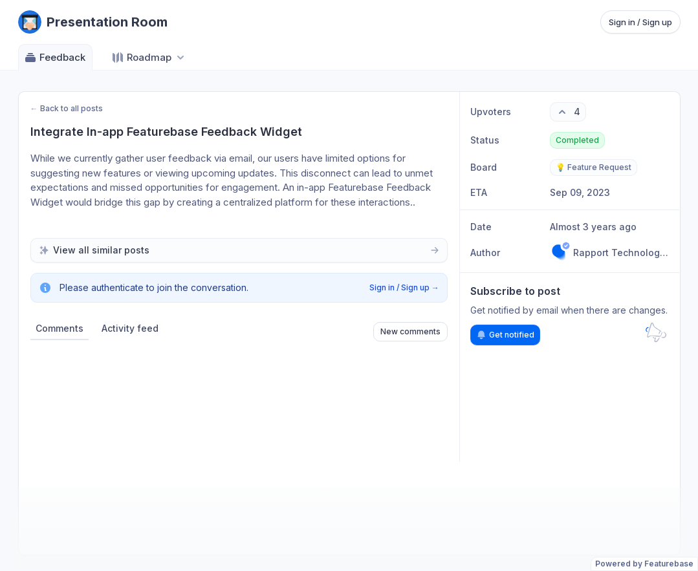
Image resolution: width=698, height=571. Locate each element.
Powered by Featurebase (644, 563)
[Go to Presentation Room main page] (93, 22)
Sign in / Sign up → (404, 287)
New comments (410, 331)
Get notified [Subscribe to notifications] (505, 335)
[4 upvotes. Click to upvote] (568, 112)
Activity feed (130, 328)
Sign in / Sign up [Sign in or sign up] (640, 22)
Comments (59, 328)
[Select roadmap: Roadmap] (149, 57)
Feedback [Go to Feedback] (54, 57)
